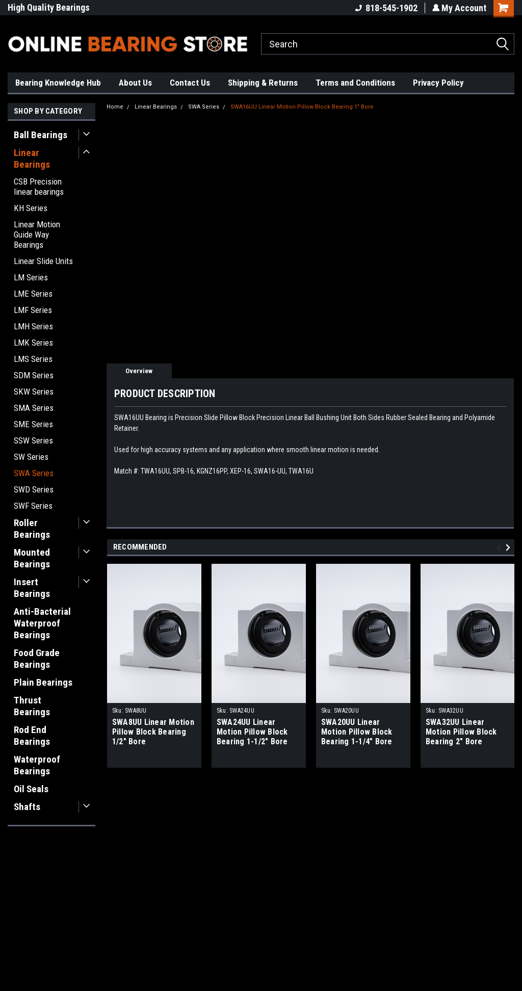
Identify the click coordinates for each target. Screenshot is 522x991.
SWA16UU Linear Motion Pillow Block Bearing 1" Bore (302, 106)
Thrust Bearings (32, 706)
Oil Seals (31, 789)
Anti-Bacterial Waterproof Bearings (42, 623)
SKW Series (34, 391)
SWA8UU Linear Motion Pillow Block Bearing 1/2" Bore (153, 731)
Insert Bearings (32, 587)
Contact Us (190, 82)
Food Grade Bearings (37, 658)
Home (115, 106)
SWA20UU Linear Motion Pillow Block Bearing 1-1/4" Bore (357, 731)
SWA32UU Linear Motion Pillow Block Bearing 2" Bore (461, 731)
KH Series (30, 208)
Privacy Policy (438, 82)
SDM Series (34, 375)
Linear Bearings (32, 158)
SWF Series (33, 506)
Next (509, 547)
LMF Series (33, 310)
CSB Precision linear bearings (39, 186)
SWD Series (34, 489)
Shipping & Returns (263, 82)
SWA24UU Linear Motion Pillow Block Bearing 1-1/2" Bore (252, 731)
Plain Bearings (43, 682)
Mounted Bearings (32, 558)
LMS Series (33, 359)
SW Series (31, 457)
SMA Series (34, 408)
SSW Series (33, 440)
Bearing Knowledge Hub (58, 82)
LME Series (33, 294)
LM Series (31, 277)
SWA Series (34, 473)
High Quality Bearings (49, 7)
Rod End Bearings (32, 735)
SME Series (33, 424)
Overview (138, 371)
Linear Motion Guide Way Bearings (37, 234)
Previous (500, 547)
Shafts (27, 807)
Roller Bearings (32, 528)
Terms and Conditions (355, 82)
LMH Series (33, 326)
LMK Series (33, 342)
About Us (135, 82)
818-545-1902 (385, 8)
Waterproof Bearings (37, 765)
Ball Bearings (40, 135)
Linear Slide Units (43, 261)
